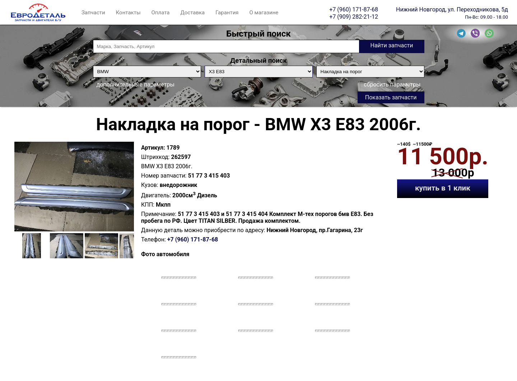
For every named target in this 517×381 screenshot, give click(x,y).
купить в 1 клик (442, 188)
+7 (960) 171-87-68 (353, 9)
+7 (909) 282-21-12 (353, 16)
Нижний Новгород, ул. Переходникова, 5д (452, 9)
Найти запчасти (391, 45)
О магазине (264, 12)
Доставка (192, 12)
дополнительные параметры (135, 84)
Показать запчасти (391, 97)
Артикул (152, 147)
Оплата (161, 12)
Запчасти (93, 12)
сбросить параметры (392, 84)
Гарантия (226, 12)
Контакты (128, 12)
